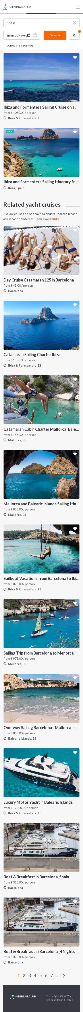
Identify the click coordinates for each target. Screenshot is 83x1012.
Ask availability (48, 219)
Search (55, 35)
